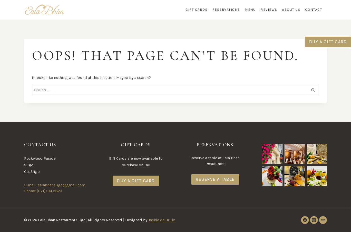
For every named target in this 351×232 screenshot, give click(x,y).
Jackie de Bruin (161, 220)
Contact (313, 10)
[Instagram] (314, 220)
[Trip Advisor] (323, 220)
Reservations (226, 10)
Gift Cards (196, 10)
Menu (250, 10)
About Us (291, 10)
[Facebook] (305, 220)
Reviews (269, 10)
